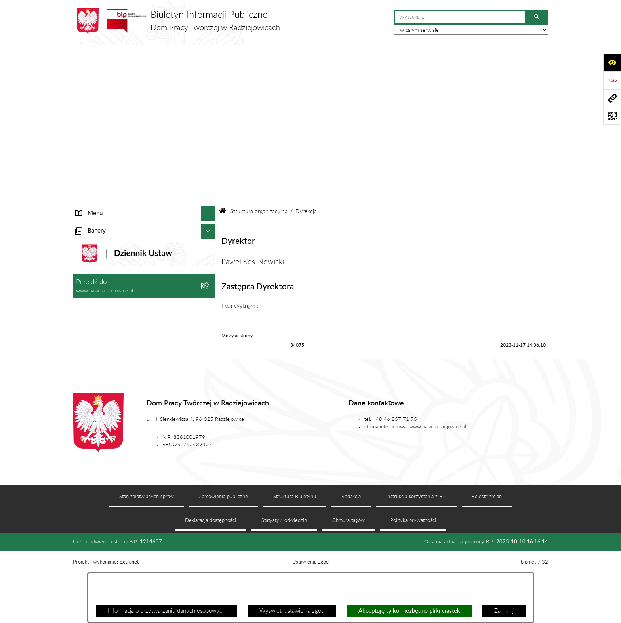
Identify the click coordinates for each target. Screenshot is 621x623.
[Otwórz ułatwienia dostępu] (612, 62)
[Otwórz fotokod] (612, 116)
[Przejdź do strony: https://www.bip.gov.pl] (612, 80)
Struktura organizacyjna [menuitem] (105, 99)
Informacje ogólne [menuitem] (98, 70)
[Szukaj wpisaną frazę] (537, 17)
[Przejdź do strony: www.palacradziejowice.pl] (612, 98)
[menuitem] (144, 119)
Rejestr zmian (487, 552)
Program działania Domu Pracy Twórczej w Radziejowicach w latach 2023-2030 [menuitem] (129, 272)
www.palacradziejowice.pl (437, 483)
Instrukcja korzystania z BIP (416, 552)
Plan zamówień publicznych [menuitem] (110, 223)
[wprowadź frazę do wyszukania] (460, 17)
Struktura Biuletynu (294, 552)
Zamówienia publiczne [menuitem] (103, 194)
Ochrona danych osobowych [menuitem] (112, 238)
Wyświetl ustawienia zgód (291, 611)
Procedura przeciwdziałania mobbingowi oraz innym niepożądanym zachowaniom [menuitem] (132, 326)
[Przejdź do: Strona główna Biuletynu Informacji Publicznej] (222, 53)
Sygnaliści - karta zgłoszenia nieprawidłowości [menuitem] (133, 307)
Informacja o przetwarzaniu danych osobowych (166, 611)
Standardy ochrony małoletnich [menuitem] (115, 292)
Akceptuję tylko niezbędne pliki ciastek (409, 611)
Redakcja (351, 552)
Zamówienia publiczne (223, 552)
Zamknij (504, 611)
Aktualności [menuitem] (90, 209)
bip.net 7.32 (534, 618)
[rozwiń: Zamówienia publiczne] (210, 194)
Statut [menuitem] (83, 179)
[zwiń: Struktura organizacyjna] (210, 100)
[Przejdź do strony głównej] (176, 21)
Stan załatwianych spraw (146, 552)
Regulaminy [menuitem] (90, 253)
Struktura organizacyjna (259, 53)
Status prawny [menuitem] (94, 84)
